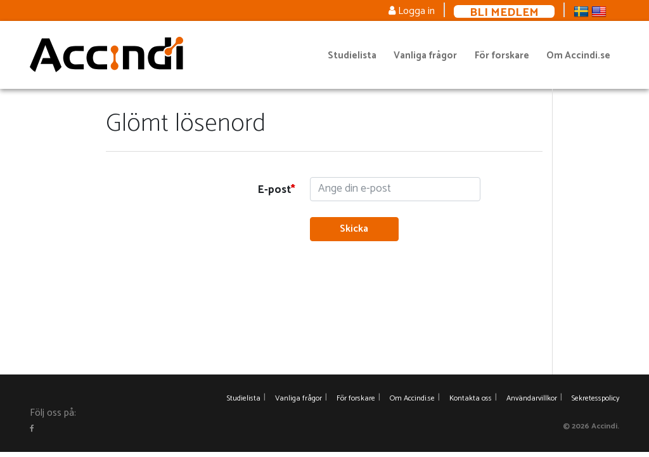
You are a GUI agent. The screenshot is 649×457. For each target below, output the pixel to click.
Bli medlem (504, 11)
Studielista (352, 55)
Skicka (354, 228)
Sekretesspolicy (595, 398)
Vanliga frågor (425, 55)
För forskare (502, 55)
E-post (274, 190)
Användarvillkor (531, 398)
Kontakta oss (470, 398)
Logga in (412, 11)
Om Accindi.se (578, 55)
